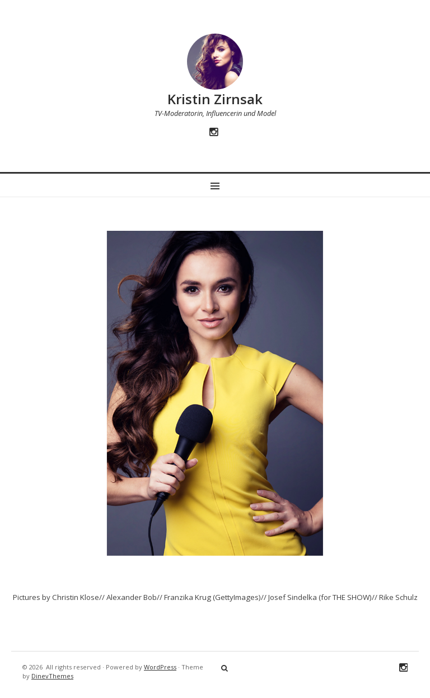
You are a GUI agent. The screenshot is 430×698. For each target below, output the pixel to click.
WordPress (160, 667)
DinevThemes (52, 676)
